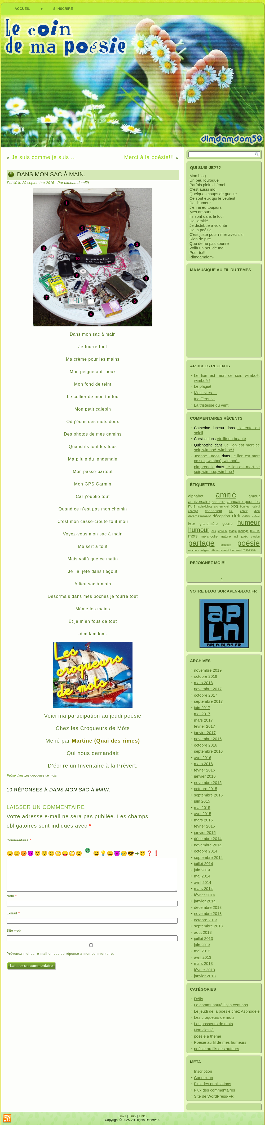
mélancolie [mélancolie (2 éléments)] (209, 536)
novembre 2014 (208, 845)
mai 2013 (202, 951)
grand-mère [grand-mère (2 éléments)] (209, 524)
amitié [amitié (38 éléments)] (226, 495)
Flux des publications (212, 1083)
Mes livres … (205, 392)
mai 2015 (202, 807)
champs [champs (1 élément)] (193, 511)
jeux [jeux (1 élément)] (213, 530)
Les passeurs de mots (213, 1023)
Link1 (122, 1116)
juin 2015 (202, 801)
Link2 (132, 1116)
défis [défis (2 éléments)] (246, 516)
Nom (12, 896)
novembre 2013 (208, 913)
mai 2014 (202, 876)
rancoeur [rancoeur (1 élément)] (193, 550)
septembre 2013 (208, 926)
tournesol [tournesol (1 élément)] (236, 550)
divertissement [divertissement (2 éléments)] (199, 516)
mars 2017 (203, 720)
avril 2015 (202, 813)
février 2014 (204, 895)
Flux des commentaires (214, 1090)
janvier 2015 (205, 832)
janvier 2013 (205, 976)
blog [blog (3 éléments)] (234, 506)
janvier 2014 (205, 901)
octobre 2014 (205, 851)
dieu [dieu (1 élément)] (257, 511)
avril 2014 (202, 882)
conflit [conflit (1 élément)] (244, 511)
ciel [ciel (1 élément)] (231, 511)
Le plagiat (202, 386)
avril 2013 (202, 957)
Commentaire (19, 840)
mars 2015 (203, 820)
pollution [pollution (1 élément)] (225, 544)
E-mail (13, 913)
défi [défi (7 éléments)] (236, 515)
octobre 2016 (205, 745)
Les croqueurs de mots (40, 775)
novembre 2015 (208, 782)
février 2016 (204, 770)
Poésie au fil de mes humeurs (220, 1042)
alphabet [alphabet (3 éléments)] (195, 496)
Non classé (204, 1030)
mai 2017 (202, 713)
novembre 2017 (208, 689)
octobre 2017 (205, 695)
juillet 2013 (203, 938)
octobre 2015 (205, 788)
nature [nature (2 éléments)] (226, 536)
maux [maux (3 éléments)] (255, 530)
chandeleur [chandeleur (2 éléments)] (213, 511)
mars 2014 (203, 888)
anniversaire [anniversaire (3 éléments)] (199, 501)
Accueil (22, 9)
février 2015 (204, 826)
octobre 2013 (205, 920)
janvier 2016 (205, 776)
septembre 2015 (208, 795)
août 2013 (203, 932)
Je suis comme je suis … (44, 157)
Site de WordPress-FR (214, 1096)
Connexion (203, 1077)
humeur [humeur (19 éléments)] (248, 522)
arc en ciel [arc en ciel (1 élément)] (221, 506)
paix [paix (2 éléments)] (244, 536)
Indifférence (204, 399)
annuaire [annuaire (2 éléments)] (218, 502)
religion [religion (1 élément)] (204, 550)
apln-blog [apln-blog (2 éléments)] (204, 506)
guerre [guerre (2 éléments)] (227, 524)
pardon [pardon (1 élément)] (255, 536)
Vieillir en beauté (231, 438)
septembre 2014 (208, 857)
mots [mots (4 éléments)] (192, 536)
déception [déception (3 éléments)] (221, 516)
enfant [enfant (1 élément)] (256, 516)
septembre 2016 (208, 751)
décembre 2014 (208, 838)
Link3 (143, 1116)
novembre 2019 (208, 670)
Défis (198, 998)
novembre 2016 (208, 738)
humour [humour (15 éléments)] (198, 529)
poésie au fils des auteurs (216, 1048)
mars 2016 (203, 763)
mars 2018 (203, 682)
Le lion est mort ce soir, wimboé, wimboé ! (227, 447)
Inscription (203, 1071)
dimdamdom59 (76, 183)
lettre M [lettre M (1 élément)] (222, 530)
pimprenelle (204, 467)
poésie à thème (207, 1036)
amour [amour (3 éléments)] (254, 496)
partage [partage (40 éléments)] (201, 543)
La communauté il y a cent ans (221, 1005)
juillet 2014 (203, 863)
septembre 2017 (208, 701)
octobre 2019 (205, 676)
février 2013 (204, 970)
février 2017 (204, 726)
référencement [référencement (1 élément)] (220, 550)
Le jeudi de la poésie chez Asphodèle (227, 1011)
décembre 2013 (208, 907)
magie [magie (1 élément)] (233, 530)
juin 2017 (202, 707)
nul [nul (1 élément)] (236, 536)
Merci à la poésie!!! (149, 157)
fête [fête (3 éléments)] (191, 523)
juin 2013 (202, 945)
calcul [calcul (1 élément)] (256, 506)
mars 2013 (203, 963)
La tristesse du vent (211, 405)
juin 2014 (202, 870)
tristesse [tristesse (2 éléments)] (249, 550)
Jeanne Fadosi (207, 456)
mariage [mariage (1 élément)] (243, 530)
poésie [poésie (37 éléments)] (248, 543)
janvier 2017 (205, 732)
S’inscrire (63, 9)
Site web (14, 930)
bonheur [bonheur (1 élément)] (245, 506)
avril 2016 (202, 757)
